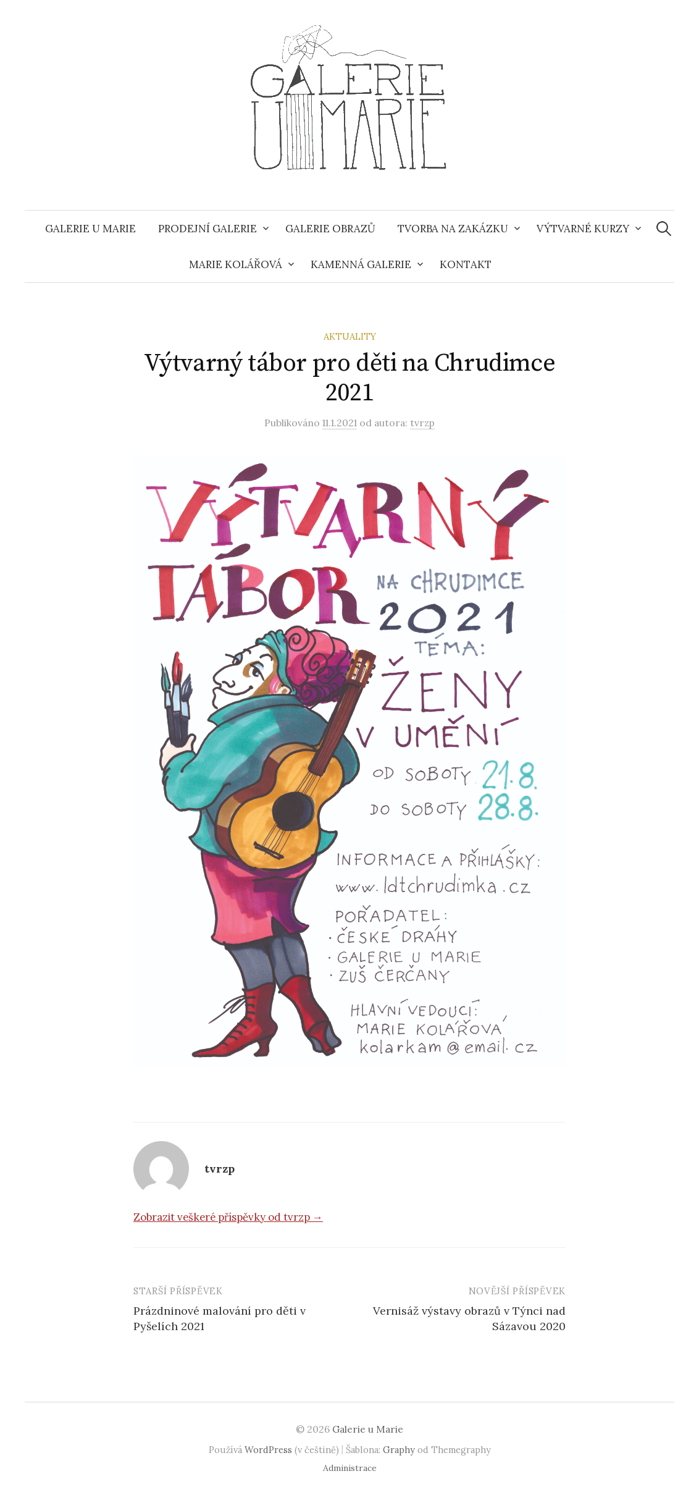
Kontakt (466, 264)
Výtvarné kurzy (583, 228)
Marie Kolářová (235, 264)
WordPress (268, 1450)
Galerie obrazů (330, 228)
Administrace (350, 1467)
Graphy (399, 1450)
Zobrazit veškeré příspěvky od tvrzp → (228, 1217)
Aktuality (350, 336)
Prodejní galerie (207, 228)
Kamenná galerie (361, 264)
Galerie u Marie (90, 228)
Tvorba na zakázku (453, 228)
